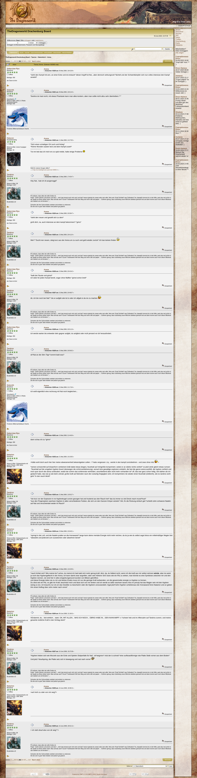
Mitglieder (48, 52)
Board (178, 30)
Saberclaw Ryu (13, 69)
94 (25, 61)
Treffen (178, 39)
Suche (27, 52)
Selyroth (10, 90)
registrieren (39, 40)
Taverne (34, 57)
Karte (178, 43)
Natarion (10, 455)
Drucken (168, 61)
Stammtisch (42, 57)
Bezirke (178, 34)
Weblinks (179, 45)
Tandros (10, 175)
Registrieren (67, 52)
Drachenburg (180, 41)
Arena (49, 57)
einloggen (27, 40)
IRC (177, 36)
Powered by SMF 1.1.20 (79, 774)
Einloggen (57, 52)
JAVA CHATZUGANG (37, 52)
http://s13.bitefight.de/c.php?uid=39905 (45, 170)
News (178, 37)
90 (15, 61)
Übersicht (13, 52)
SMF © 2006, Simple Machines (97, 774)
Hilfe (21, 52)
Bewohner (179, 32)
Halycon (10, 138)
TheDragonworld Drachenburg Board (18, 57)
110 (29, 61)
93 (23, 61)
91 (17, 61)
